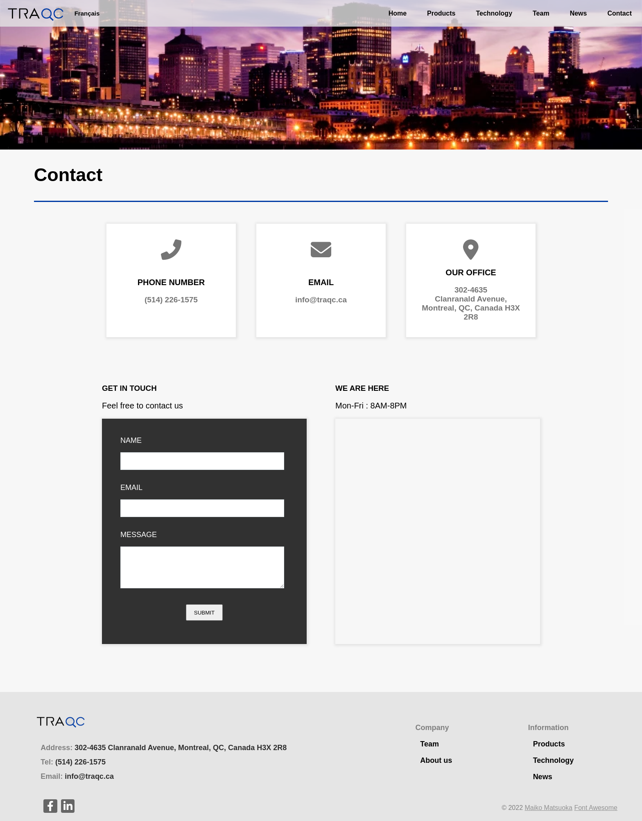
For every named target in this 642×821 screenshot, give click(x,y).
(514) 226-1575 (171, 299)
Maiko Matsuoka (548, 807)
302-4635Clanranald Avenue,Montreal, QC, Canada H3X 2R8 (471, 303)
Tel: (73, 762)
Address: (164, 748)
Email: (77, 776)
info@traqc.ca (321, 299)
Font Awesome (595, 807)
